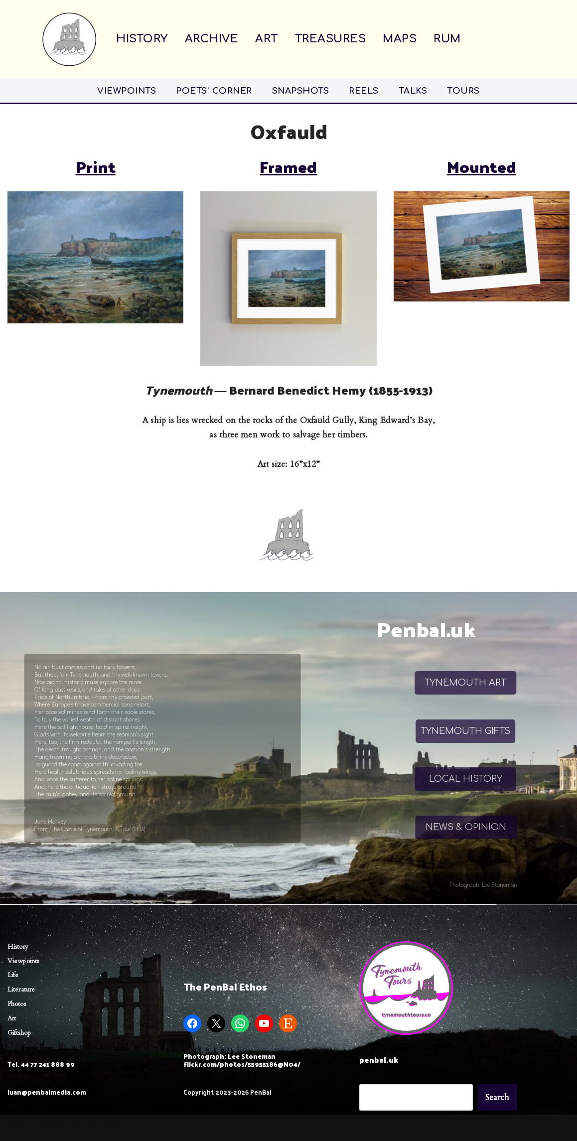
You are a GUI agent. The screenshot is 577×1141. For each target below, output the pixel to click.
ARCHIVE (212, 39)
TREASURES (330, 39)
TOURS (463, 91)
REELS (364, 91)
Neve (17, 1127)
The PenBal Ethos (225, 987)
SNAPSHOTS (300, 91)
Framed (288, 166)
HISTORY (142, 39)
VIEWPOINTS (126, 91)
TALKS (413, 91)
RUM (447, 39)
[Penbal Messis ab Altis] (69, 39)
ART (266, 39)
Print (96, 166)
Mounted (481, 166)
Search (497, 1097)
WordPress (102, 1127)
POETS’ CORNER (214, 91)
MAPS (400, 39)
